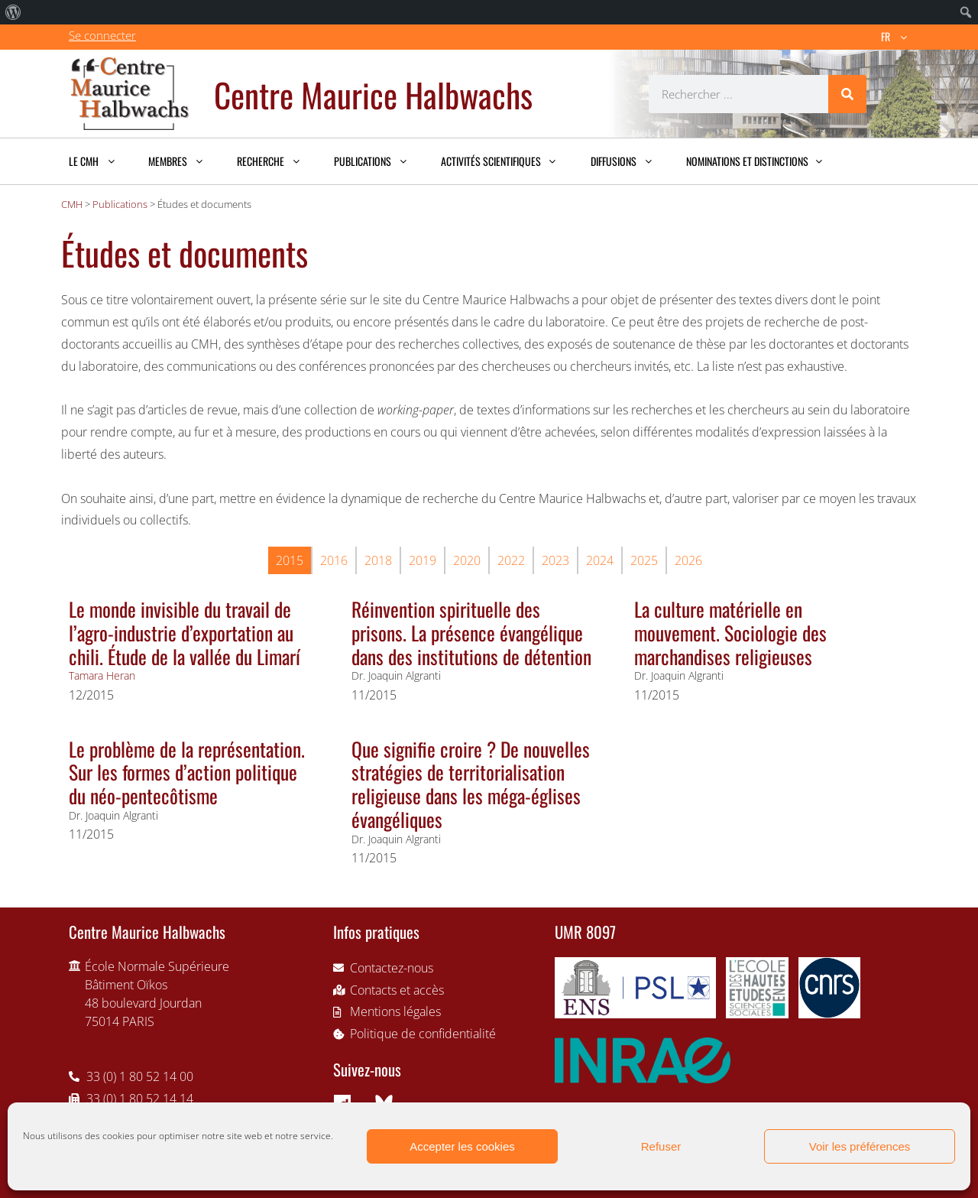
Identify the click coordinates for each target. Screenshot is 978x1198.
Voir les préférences (860, 1146)
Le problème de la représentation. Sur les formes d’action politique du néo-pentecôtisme (187, 772)
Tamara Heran (102, 675)
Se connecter (102, 35)
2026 (688, 560)
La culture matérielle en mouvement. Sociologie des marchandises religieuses (730, 632)
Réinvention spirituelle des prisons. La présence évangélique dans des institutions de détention (471, 632)
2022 (511, 560)
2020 (467, 560)
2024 (600, 560)
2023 (555, 560)
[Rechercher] (847, 94)
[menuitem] (13, 12)
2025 (644, 560)
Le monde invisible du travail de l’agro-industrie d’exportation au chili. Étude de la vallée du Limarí (184, 632)
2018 (378, 560)
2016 (334, 560)
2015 (289, 560)
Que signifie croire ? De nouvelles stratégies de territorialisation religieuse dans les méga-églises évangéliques (470, 783)
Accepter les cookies (462, 1146)
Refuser (661, 1146)
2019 (422, 560)
